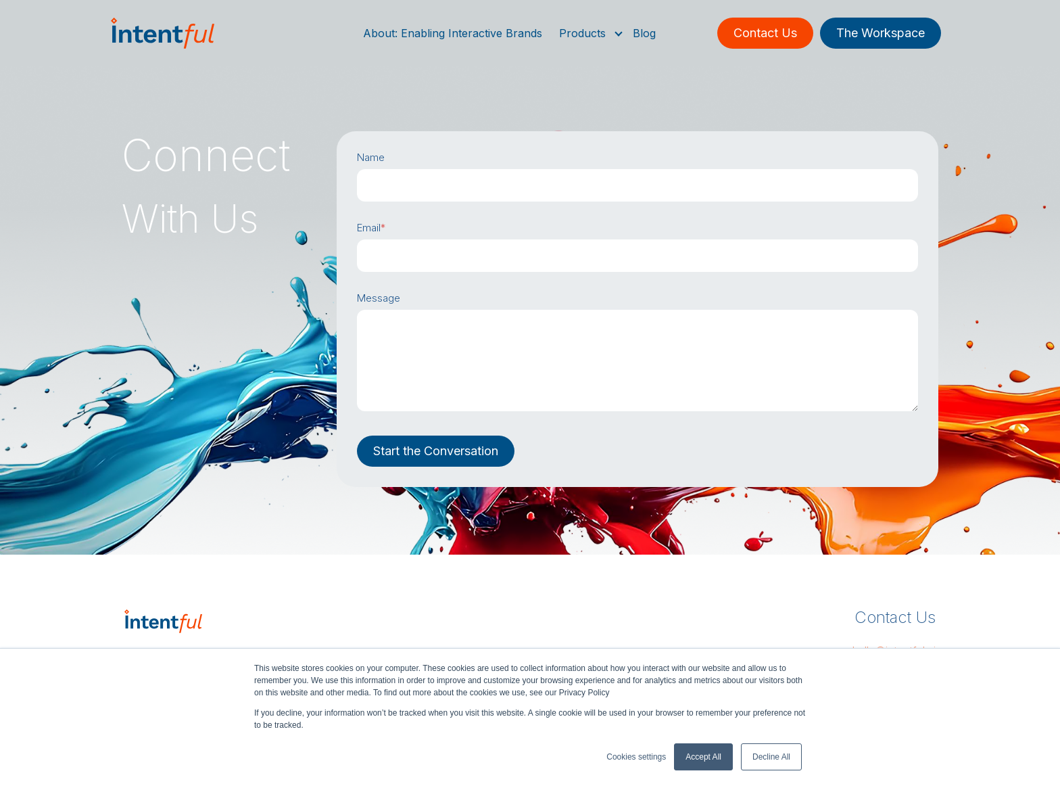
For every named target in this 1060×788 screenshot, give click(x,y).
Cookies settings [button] (636, 757)
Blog (644, 33)
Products (582, 33)
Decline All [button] (771, 757)
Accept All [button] (703, 757)
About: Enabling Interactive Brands (452, 33)
